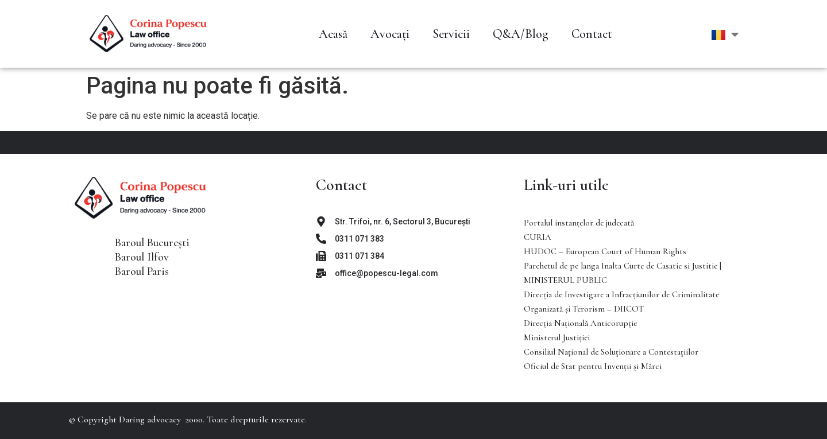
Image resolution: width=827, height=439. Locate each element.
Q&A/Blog (520, 33)
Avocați (389, 33)
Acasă (333, 33)
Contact (591, 33)
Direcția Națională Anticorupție (580, 323)
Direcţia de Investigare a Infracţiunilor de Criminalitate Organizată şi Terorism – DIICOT (621, 301)
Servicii (451, 33)
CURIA (537, 237)
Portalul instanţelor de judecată (579, 222)
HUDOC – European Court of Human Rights (605, 251)
